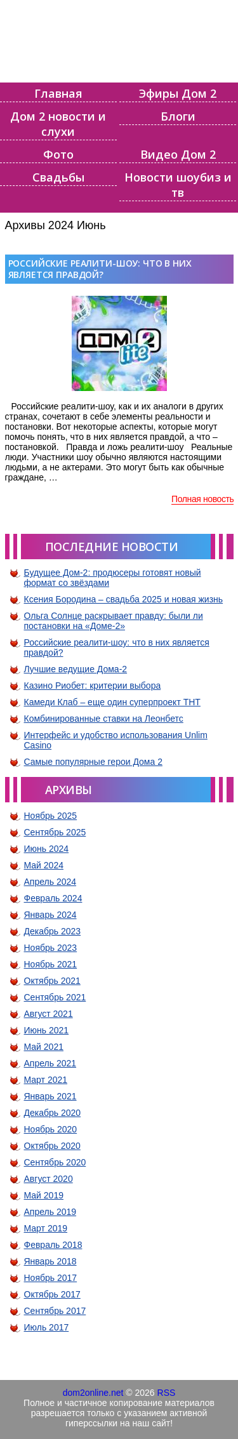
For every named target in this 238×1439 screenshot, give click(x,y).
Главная (58, 93)
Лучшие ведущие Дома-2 (76, 669)
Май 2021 (43, 1047)
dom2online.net (93, 1393)
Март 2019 (46, 1228)
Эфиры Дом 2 (177, 93)
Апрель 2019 (50, 1212)
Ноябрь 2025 (50, 816)
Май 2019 (43, 1195)
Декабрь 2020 (52, 1113)
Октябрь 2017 (52, 1294)
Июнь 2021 (46, 1030)
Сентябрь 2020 (55, 1162)
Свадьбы (58, 177)
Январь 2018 (50, 1261)
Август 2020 (48, 1179)
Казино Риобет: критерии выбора (92, 685)
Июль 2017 (46, 1327)
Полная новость (202, 499)
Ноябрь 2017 (50, 1278)
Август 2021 (48, 1014)
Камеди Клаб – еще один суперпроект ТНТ (112, 702)
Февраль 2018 (53, 1245)
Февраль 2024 (53, 898)
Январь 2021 (50, 1096)
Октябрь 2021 (52, 981)
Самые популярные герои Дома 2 (93, 762)
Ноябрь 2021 (50, 964)
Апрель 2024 (50, 882)
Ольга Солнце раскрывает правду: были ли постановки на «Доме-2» (113, 621)
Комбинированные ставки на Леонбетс (103, 718)
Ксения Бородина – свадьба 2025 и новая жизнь (123, 599)
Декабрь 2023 (52, 931)
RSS (166, 1393)
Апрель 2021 (50, 1063)
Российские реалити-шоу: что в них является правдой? (100, 269)
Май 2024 (43, 865)
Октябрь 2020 (52, 1146)
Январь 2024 (50, 915)
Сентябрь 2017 (55, 1311)
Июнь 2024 (46, 849)
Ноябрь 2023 (50, 948)
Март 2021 (46, 1080)
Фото (58, 154)
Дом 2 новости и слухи (58, 124)
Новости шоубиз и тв (178, 184)
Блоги (178, 116)
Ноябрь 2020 (50, 1129)
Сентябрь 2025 (55, 832)
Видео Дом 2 (178, 154)
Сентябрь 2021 (55, 997)
